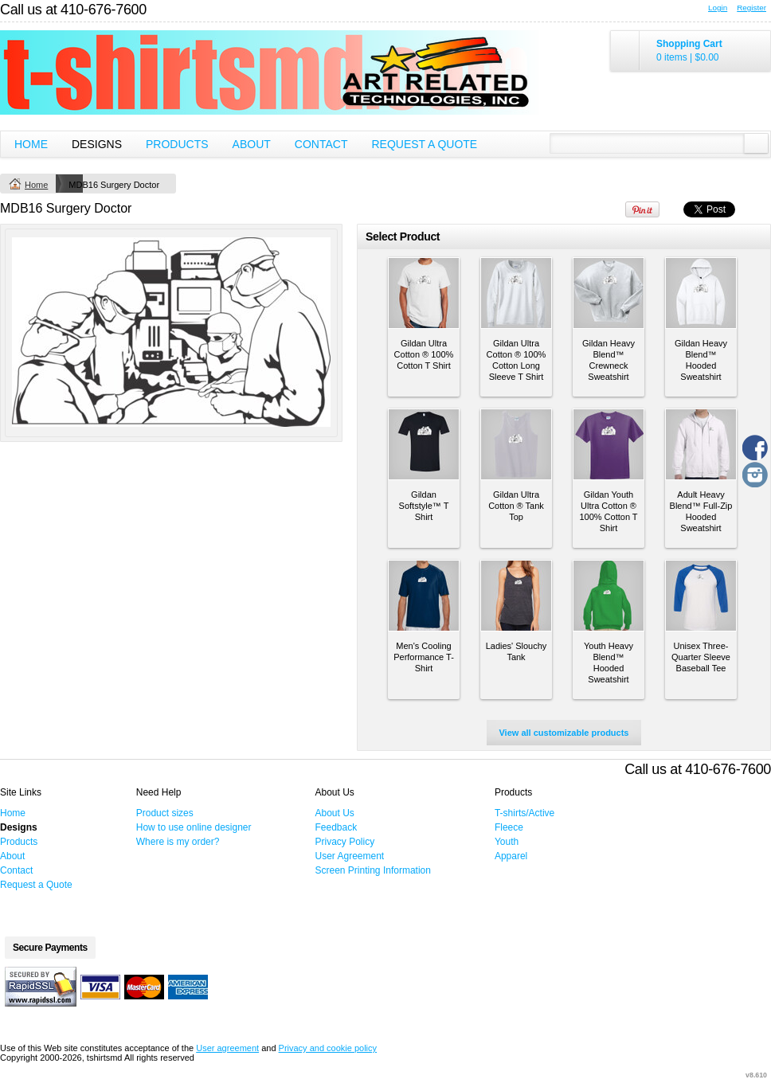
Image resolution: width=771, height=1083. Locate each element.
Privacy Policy (345, 841)
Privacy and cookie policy (328, 1048)
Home (31, 144)
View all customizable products (563, 732)
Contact (321, 144)
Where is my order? (178, 841)
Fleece (509, 827)
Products (177, 144)
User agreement (227, 1048)
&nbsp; (424, 293)
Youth (507, 841)
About (252, 144)
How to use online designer (194, 827)
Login (717, 7)
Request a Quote (424, 144)
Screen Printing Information (373, 870)
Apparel (511, 856)
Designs (97, 144)
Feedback (336, 827)
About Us (334, 813)
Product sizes (165, 813)
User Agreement (350, 856)
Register (751, 7)
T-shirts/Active (524, 813)
